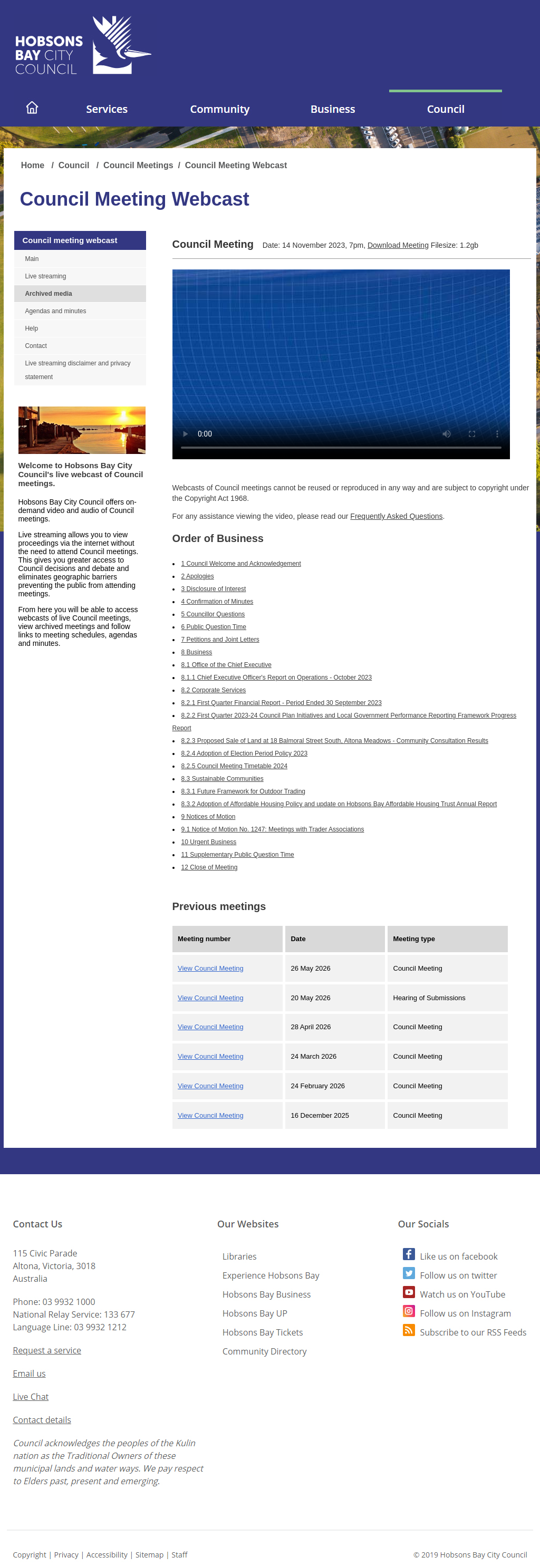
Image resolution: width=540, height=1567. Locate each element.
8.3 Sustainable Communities (222, 778)
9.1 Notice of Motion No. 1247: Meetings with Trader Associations (272, 829)
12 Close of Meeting (209, 867)
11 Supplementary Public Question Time (237, 854)
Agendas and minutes (55, 311)
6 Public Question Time (213, 627)
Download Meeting (398, 245)
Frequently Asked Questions (396, 516)
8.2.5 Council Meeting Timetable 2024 (234, 766)
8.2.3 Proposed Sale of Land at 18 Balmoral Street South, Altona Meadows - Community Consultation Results (334, 740)
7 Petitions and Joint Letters (220, 639)
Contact (35, 346)
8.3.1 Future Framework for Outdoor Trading (243, 791)
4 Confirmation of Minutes (217, 601)
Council (75, 165)
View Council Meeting (211, 968)
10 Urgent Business (209, 842)
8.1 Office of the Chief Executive (226, 665)
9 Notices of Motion (208, 816)
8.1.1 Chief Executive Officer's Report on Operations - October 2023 (276, 677)
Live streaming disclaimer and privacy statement (77, 370)
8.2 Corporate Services (213, 690)
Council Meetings (138, 165)
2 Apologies (197, 576)
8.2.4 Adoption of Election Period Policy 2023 (244, 753)
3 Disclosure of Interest (213, 589)
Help (31, 328)
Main (31, 259)
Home (34, 165)
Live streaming (45, 276)
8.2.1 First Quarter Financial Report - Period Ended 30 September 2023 (281, 703)
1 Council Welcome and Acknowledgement (241, 563)
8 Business (197, 652)
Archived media (48, 293)
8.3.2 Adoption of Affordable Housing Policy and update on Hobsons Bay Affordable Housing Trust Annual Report (339, 804)
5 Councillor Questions (213, 614)
